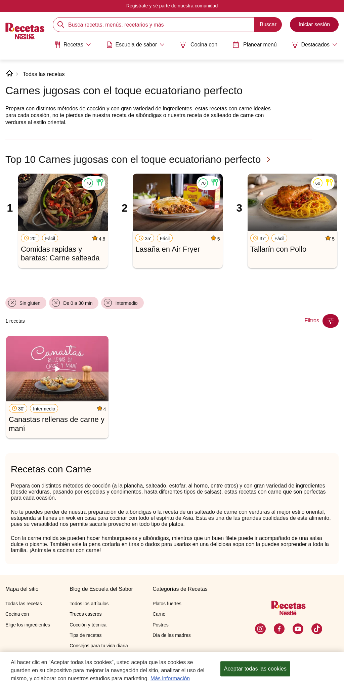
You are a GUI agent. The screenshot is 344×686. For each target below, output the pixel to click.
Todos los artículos (89, 603)
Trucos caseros (85, 614)
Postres (160, 624)
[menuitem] (72, 47)
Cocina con (198, 44)
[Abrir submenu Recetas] (72, 44)
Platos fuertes (167, 603)
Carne (159, 614)
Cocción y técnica (88, 624)
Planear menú (254, 44)
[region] (172, 669)
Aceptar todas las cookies (255, 669)
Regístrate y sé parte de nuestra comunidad (172, 5)
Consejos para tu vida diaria (99, 645)
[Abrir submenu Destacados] (314, 44)
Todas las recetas (44, 74)
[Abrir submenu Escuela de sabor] (135, 44)
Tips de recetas (85, 635)
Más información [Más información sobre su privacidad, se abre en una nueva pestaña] (170, 678)
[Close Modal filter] (330, 321)
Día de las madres (172, 635)
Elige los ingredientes (27, 624)
